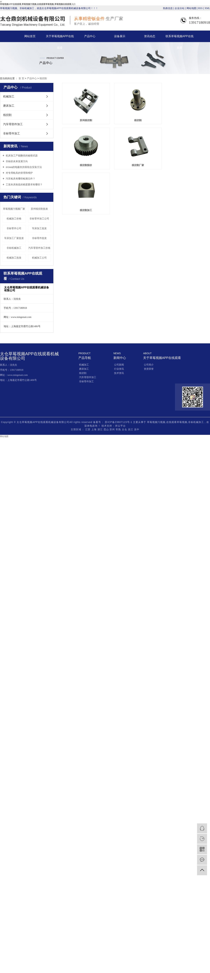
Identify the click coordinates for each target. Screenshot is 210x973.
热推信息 (168, 8)
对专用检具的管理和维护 (19, 172)
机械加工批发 (14, 257)
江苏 (88, 429)
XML (207, 8)
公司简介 (149, 364)
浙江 (100, 429)
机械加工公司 (39, 257)
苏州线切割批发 (39, 208)
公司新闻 (119, 364)
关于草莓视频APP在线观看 (60, 38)
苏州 (113, 429)
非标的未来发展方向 (16, 161)
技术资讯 (119, 373)
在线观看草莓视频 (176, 422)
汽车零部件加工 (13, 124)
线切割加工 (86, 211)
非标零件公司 (14, 228)
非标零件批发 (39, 238)
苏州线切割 (86, 120)
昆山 (107, 429)
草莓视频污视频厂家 (14, 208)
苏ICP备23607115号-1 (118, 422)
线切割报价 (86, 165)
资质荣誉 (149, 368)
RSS (200, 8)
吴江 (131, 429)
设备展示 (119, 36)
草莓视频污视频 (156, 422)
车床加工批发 (39, 228)
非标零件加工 (11, 133)
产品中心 (89, 36)
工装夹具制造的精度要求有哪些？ (24, 184)
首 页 (21, 78)
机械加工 (8, 96)
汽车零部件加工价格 (39, 247)
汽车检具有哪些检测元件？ (20, 178)
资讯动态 (149, 36)
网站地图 (192, 8)
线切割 (43, 78)
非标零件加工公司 (39, 218)
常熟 (119, 429)
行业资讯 (119, 368)
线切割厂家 (138, 165)
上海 (94, 429)
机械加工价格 (14, 218)
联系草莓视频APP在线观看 (180, 38)
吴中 (136, 429)
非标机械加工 (14, 247)
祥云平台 (120, 425)
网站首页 (30, 36)
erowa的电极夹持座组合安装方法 (23, 167)
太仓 (125, 429)
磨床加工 (8, 105)
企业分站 (179, 8)
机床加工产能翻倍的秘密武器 (21, 155)
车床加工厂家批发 (14, 238)
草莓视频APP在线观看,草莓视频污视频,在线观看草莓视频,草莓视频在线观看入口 (37, 4)
